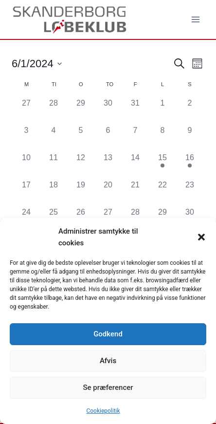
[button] (201, 237)
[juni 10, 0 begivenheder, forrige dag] (26, 165)
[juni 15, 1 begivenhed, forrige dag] (162, 165)
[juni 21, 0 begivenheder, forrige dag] (135, 192)
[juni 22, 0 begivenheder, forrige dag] (162, 192)
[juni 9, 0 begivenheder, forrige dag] (189, 138)
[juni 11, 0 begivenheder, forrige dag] (53, 165)
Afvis (108, 360)
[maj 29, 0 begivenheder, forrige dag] (80, 111)
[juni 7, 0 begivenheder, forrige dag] (135, 138)
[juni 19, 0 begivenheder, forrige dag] (80, 192)
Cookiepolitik (103, 410)
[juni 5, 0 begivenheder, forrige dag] (80, 138)
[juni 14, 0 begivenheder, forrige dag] (135, 165)
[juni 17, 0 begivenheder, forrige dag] (26, 192)
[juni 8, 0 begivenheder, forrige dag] (162, 138)
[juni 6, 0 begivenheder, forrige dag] (108, 138)
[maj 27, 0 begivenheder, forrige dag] (26, 111)
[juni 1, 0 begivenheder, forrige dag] (162, 111)
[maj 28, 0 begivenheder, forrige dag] (53, 111)
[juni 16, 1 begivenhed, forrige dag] (189, 165)
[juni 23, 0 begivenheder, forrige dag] (189, 192)
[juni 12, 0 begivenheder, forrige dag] (80, 165)
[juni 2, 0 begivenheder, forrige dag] (189, 111)
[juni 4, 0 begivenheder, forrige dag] (53, 138)
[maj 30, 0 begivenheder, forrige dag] (108, 111)
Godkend (108, 334)
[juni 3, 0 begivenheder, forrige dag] (26, 138)
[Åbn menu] (195, 19)
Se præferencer (108, 387)
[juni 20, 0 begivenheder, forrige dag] (108, 192)
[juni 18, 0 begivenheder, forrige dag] (53, 192)
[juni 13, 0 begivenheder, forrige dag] (108, 165)
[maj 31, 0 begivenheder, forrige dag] (135, 111)
